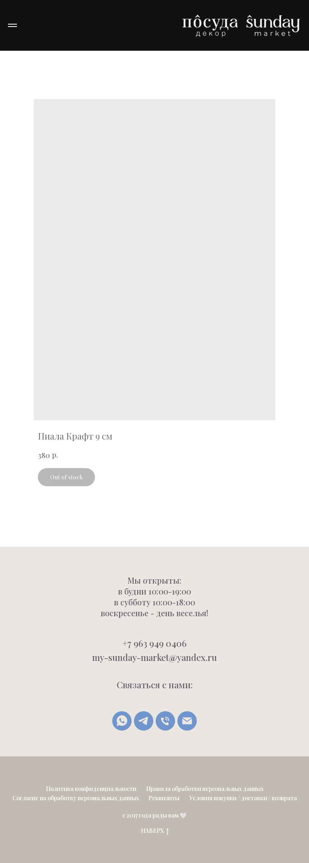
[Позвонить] (165, 721)
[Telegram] (143, 721)
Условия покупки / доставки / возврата (243, 798)
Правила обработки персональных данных (205, 789)
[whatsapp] (122, 721)
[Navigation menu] (12, 25)
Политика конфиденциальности (91, 789)
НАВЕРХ (155, 831)
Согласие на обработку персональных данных (75, 798)
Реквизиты (163, 798)
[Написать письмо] (187, 721)
